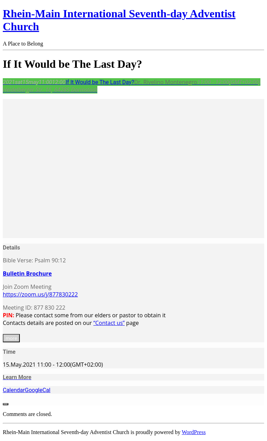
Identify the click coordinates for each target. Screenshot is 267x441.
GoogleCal (37, 390)
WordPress (194, 432)
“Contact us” (108, 323)
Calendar (14, 390)
